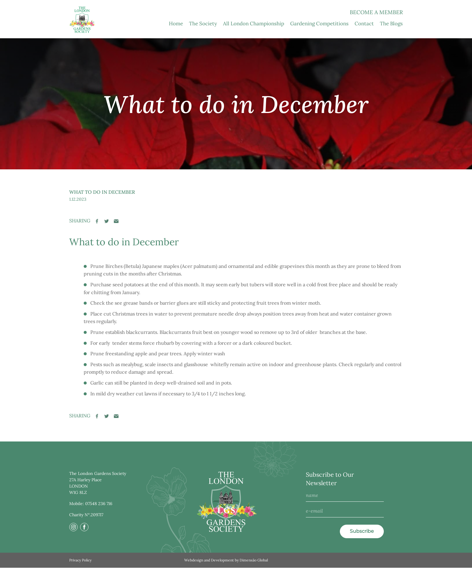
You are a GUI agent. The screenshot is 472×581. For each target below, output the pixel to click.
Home (176, 37)
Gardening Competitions (319, 37)
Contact (364, 37)
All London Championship (253, 37)
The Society (203, 37)
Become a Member (376, 25)
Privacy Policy (80, 573)
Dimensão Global (254, 573)
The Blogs (391, 37)
